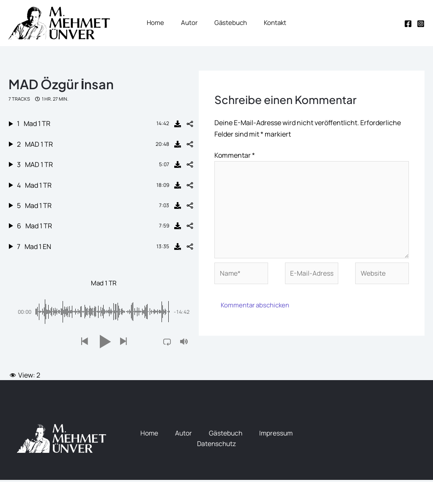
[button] (84, 343)
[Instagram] (421, 23)
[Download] (177, 125)
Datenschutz (216, 446)
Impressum (277, 435)
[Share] (190, 125)
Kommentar (234, 154)
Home (148, 435)
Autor (183, 435)
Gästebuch (225, 435)
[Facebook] (408, 23)
